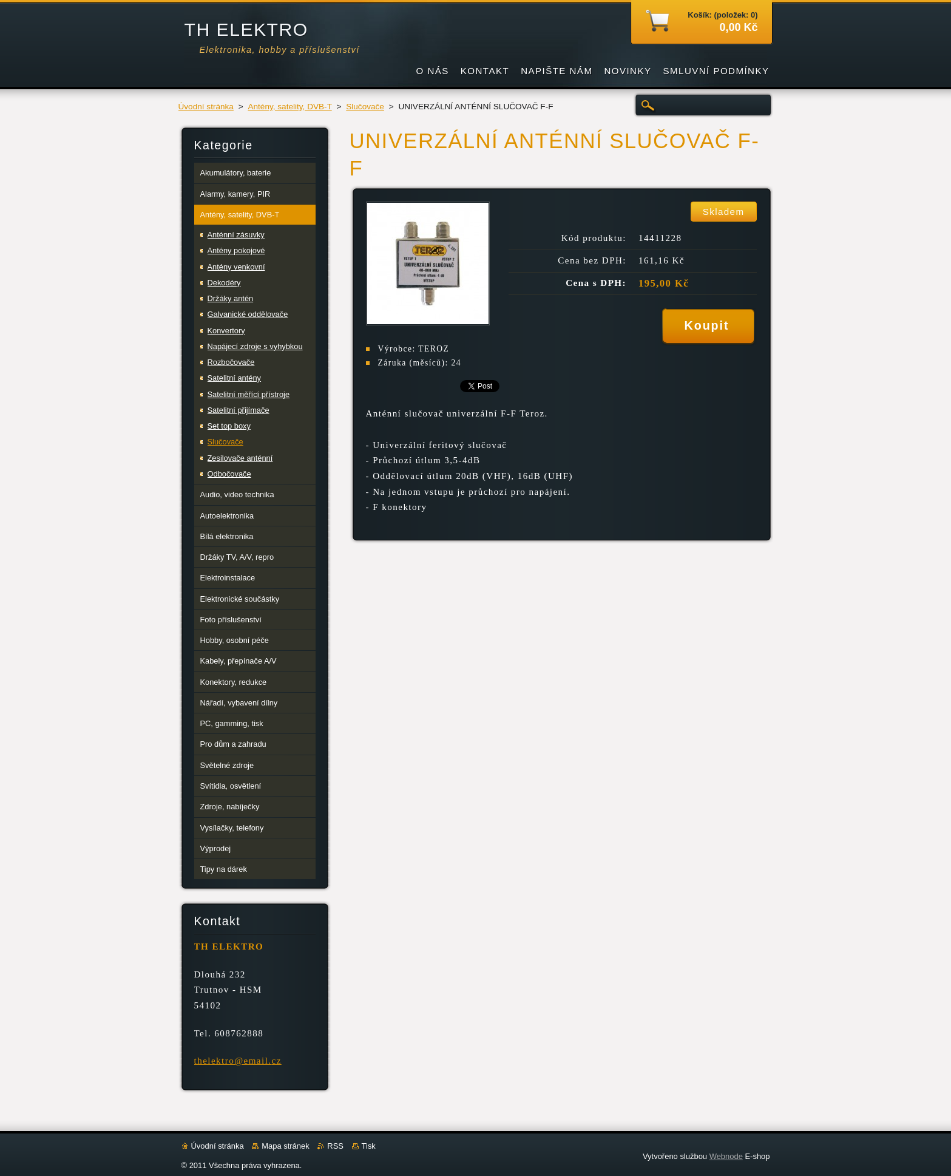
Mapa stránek (285, 1146)
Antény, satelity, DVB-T (289, 106)
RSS (335, 1146)
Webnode (726, 1156)
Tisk (369, 1146)
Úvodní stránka (206, 106)
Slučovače (365, 106)
